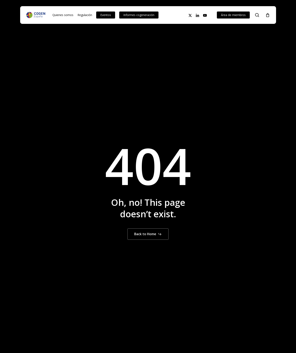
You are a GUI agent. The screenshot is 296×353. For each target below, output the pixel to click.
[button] (148, 234)
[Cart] (267, 15)
